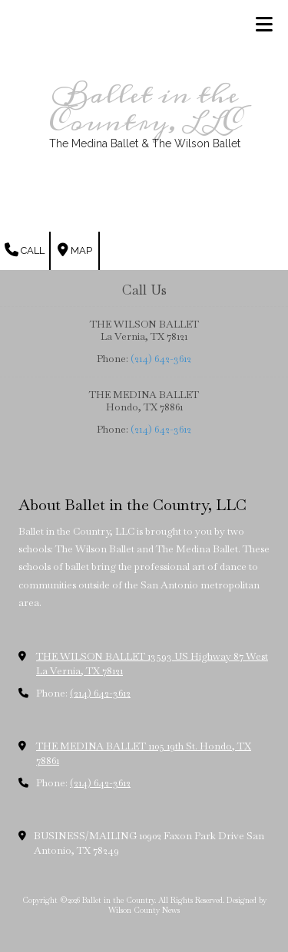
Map (75, 250)
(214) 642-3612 (161, 358)
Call (25, 250)
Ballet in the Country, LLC (145, 109)
